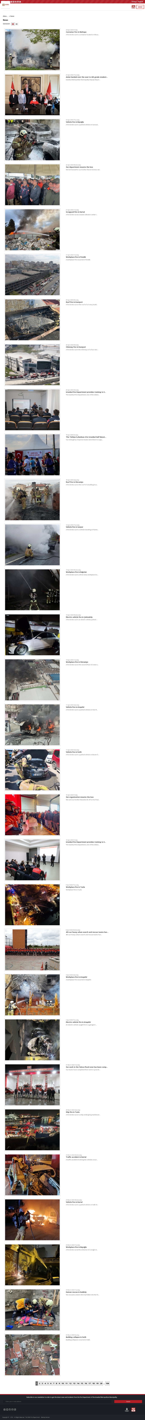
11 (66, 1383)
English (140, 2)
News (12, 16)
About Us (6, 16)
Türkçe (134, 2)
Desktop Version (45, 1417)
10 (63, 1383)
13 (74, 1383)
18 (93, 1383)
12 (70, 1383)
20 (101, 1383)
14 (78, 1383)
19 (97, 1383)
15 (82, 1383)
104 (107, 1383)
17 (90, 1383)
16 (86, 1383)
